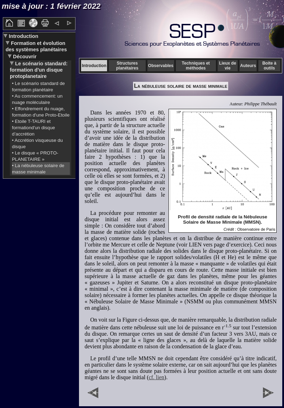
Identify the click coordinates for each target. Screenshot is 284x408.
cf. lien (156, 377)
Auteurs (248, 65)
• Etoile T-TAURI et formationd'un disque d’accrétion (33, 128)
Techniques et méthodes (196, 66)
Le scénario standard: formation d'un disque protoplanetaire (39, 70)
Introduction (22, 36)
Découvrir (24, 56)
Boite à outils (269, 66)
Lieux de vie (227, 66)
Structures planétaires (127, 66)
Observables (160, 65)
